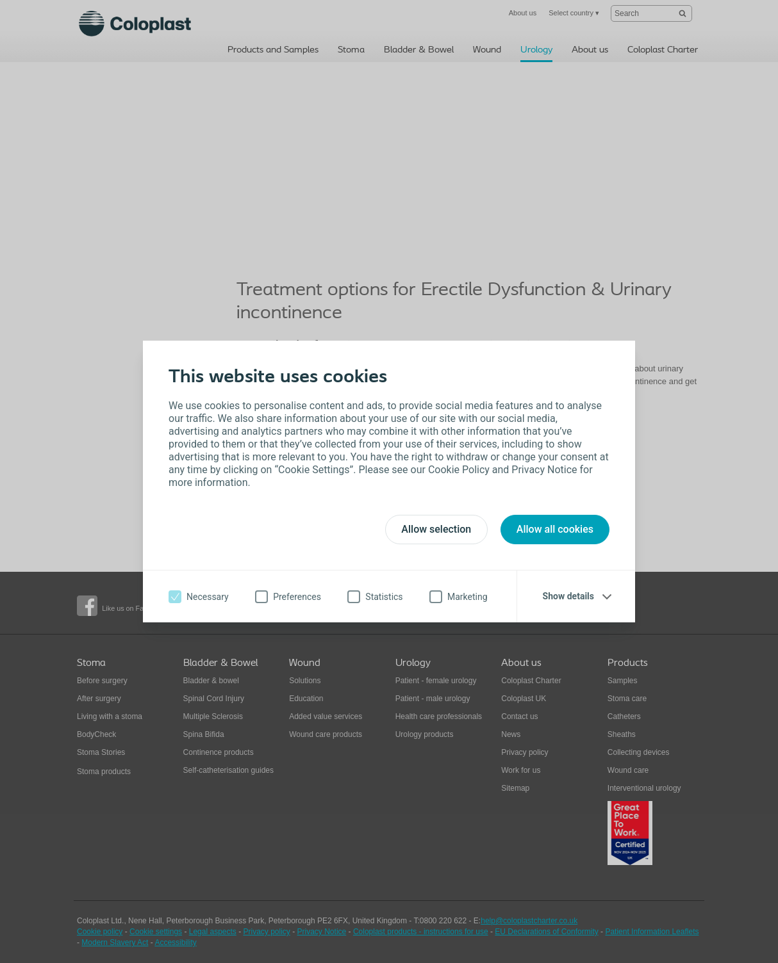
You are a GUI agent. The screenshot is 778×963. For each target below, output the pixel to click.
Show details (568, 596)
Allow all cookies (555, 529)
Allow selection (436, 529)
